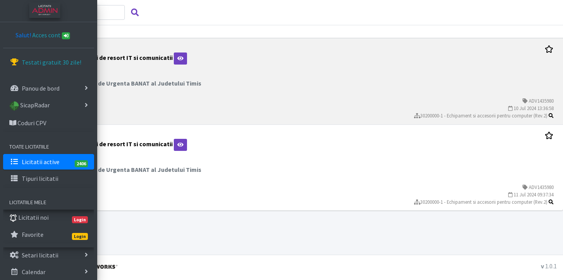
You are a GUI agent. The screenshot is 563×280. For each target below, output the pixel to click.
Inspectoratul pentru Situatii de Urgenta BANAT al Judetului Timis (203, 83)
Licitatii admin (143, 266)
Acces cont (51, 35)
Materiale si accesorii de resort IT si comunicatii (185, 57)
